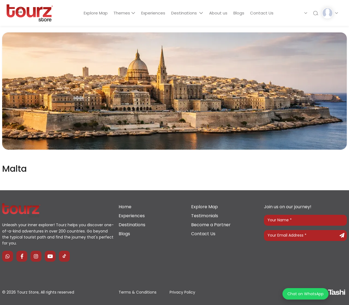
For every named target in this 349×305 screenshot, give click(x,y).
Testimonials (204, 216)
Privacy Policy (182, 292)
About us (219, 13)
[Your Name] (305, 220)
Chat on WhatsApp (305, 294)
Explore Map (93, 13)
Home (125, 207)
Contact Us (265, 13)
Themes (120, 13)
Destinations (184, 13)
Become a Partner (211, 225)
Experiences (152, 13)
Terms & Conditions (138, 292)
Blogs (240, 13)
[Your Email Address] (305, 235)
